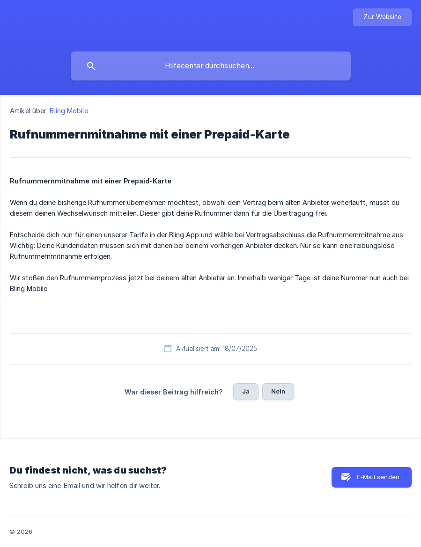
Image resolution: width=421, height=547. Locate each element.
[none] (382, 17)
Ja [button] (246, 391)
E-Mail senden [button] (378, 477)
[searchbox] (211, 65)
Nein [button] (278, 391)
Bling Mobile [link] (69, 111)
